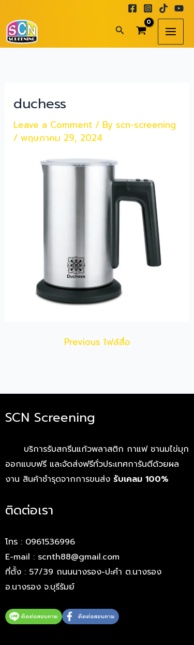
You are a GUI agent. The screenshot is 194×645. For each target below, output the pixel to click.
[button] (120, 31)
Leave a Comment (52, 125)
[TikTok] (163, 8)
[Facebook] (132, 8)
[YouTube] (179, 8)
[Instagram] (148, 8)
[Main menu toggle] (171, 32)
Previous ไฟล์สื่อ (97, 342)
